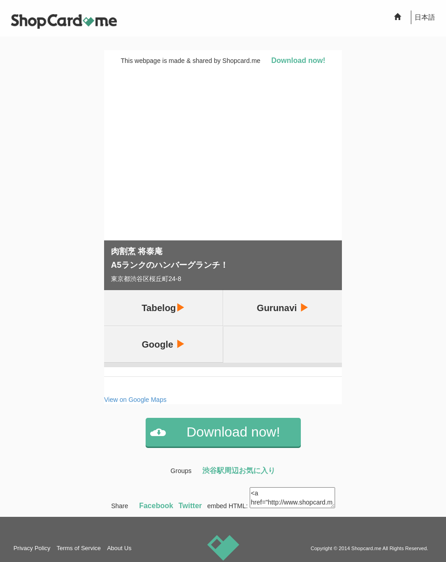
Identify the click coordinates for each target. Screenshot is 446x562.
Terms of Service (79, 548)
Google (163, 344)
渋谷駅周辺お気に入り (238, 470)
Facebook (156, 506)
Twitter (190, 506)
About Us (119, 548)
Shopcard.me (367, 548)
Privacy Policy (31, 548)
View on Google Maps (135, 399)
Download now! (298, 60)
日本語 (425, 17)
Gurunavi (283, 307)
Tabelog (163, 307)
